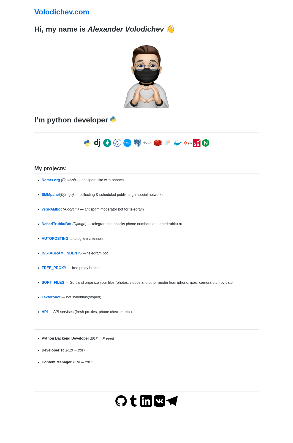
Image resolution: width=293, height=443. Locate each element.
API (45, 312)
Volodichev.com (62, 12)
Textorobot (51, 297)
